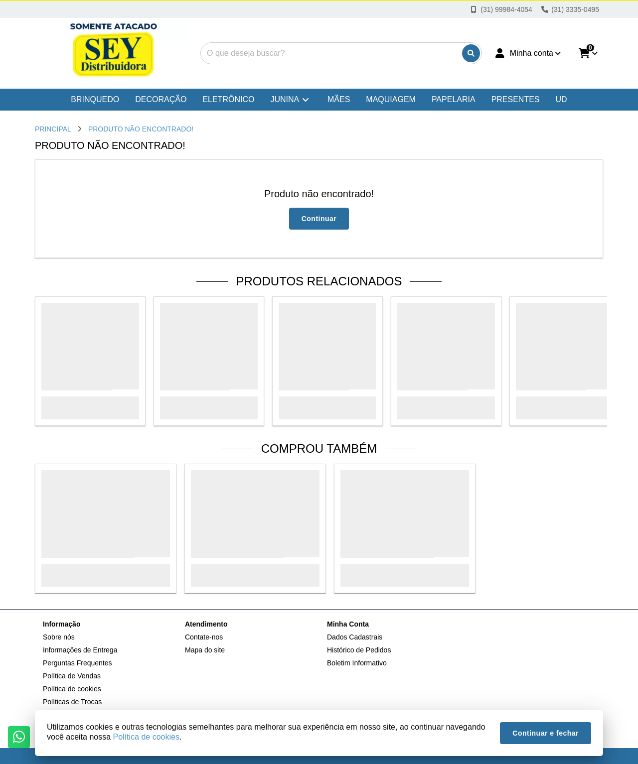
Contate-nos (204, 637)
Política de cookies (72, 689)
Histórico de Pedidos (359, 650)
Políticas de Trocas (72, 702)
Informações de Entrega (80, 650)
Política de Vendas (72, 676)
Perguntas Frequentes (77, 663)
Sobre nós (59, 637)
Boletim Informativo (357, 663)
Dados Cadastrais (354, 637)
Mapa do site (205, 650)
